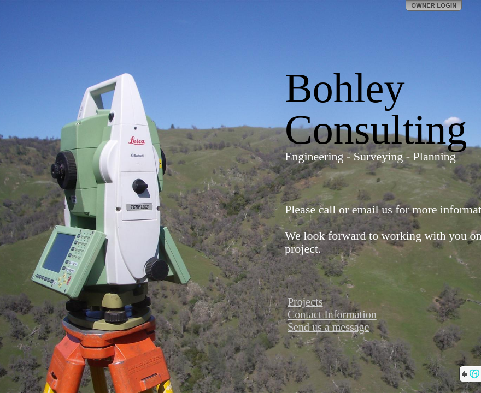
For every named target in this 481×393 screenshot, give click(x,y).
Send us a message (328, 327)
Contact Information (332, 314)
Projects (305, 302)
